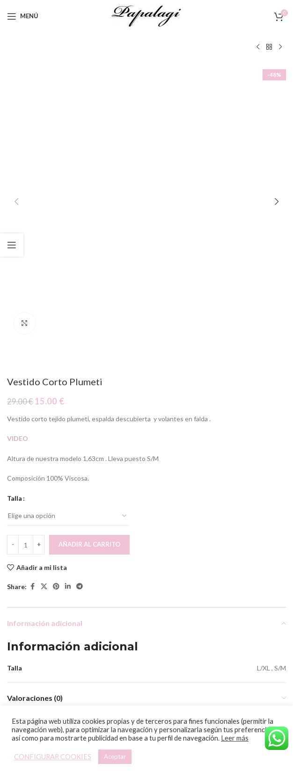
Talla (14, 230)
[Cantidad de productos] (26, 277)
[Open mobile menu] (22, 16)
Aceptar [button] (115, 756)
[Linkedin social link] (67, 319)
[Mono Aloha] (217, 561)
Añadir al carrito (89, 277)
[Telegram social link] (79, 319)
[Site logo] (146, 15)
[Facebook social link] (32, 319)
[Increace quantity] (38, 277)
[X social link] (44, 319)
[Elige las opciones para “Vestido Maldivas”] (67, 617)
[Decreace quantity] (13, 277)
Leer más (235, 738)
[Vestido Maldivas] (75, 561)
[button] (16, 67)
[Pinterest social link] (56, 319)
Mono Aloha (217, 652)
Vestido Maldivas (76, 652)
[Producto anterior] (258, 47)
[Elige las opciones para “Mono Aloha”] (209, 617)
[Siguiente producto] (280, 47)
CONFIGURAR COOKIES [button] (52, 757)
